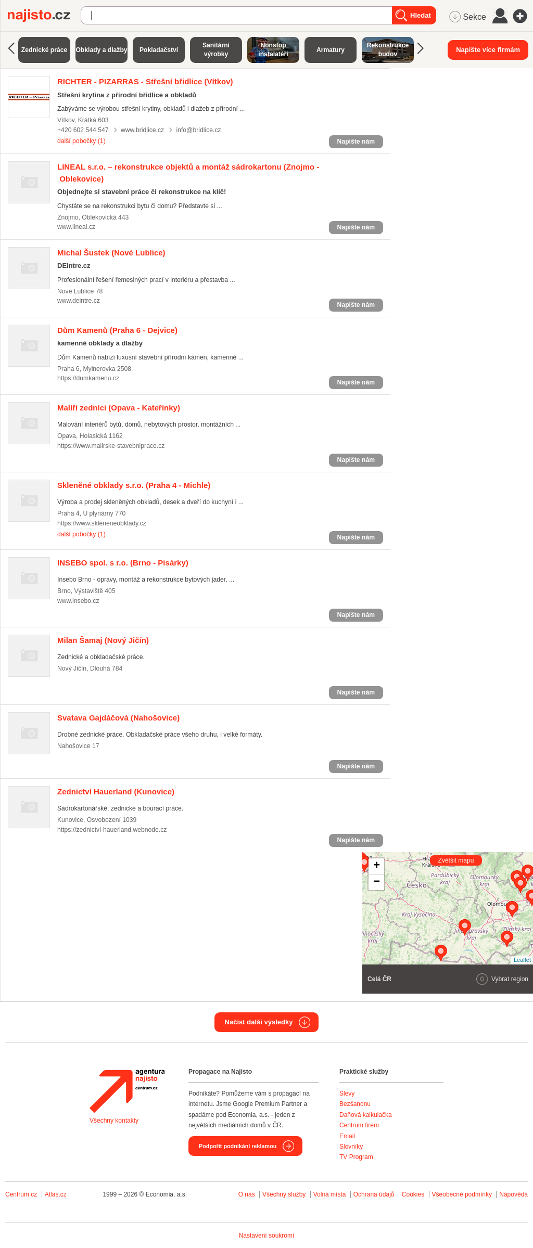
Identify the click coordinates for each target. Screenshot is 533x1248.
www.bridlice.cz (142, 130)
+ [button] (376, 866)
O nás (246, 1194)
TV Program (356, 1157)
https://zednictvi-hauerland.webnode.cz (112, 829)
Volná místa (329, 1194)
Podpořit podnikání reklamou (237, 1146)
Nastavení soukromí (267, 1235)
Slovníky (351, 1146)
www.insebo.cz (78, 600)
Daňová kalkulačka (365, 1114)
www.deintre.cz (78, 300)
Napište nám (356, 141)
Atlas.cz (56, 1194)
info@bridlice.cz (198, 130)
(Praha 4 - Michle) (133, 485)
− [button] (376, 882)
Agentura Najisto (127, 1091)
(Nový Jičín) (103, 640)
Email (347, 1136)
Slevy (346, 1093)
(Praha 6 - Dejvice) (117, 330)
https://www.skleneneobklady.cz (101, 523)
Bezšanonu (355, 1104)
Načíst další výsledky (259, 1022)
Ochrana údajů (374, 1194)
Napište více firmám (488, 50)
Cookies (413, 1194)
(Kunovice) (115, 791)
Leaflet (522, 960)
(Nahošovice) (118, 717)
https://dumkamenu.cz (88, 378)
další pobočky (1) (81, 141)
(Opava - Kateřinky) (118, 407)
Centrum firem (359, 1125)
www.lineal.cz (76, 226)
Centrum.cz (21, 1194)
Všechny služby (285, 1194)
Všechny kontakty (114, 1120)
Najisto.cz (44, 15)
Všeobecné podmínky (462, 1194)
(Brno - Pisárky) (122, 562)
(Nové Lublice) (111, 252)
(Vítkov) (145, 81)
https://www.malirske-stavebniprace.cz (110, 445)
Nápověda (513, 1194)
